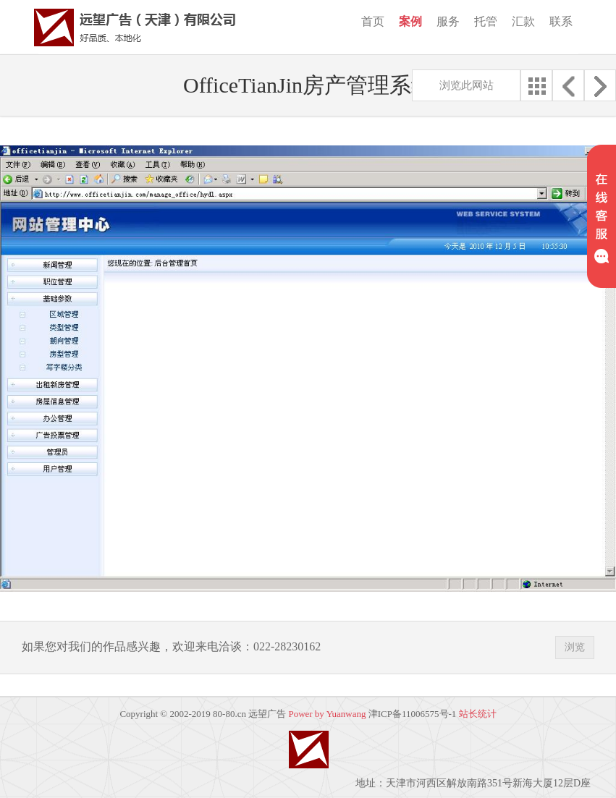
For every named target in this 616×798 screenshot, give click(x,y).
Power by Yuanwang (327, 713)
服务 (448, 21)
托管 (485, 21)
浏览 (575, 647)
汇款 (523, 21)
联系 (561, 21)
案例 (410, 21)
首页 (372, 21)
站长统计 (478, 713)
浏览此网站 (466, 85)
